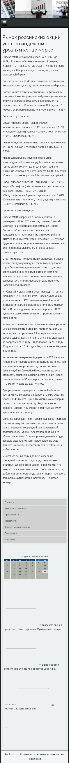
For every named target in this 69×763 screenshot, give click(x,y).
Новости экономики (15, 508)
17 (32, 569)
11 (39, 566)
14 (14, 569)
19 (45, 569)
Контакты (10, 540)
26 (45, 572)
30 (26, 575)
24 (32, 572)
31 (32, 575)
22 (20, 572)
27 (7, 575)
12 (45, 566)
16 (26, 569)
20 (7, 572)
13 (7, 569)
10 (32, 566)
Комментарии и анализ (17, 527)
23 (26, 572)
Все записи (11, 533)
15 (20, 569)
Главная (9, 502)
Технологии (11, 521)
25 (39, 572)
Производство (12, 515)
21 (14, 572)
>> (40, 625)
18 (39, 569)
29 (20, 575)
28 (14, 575)
